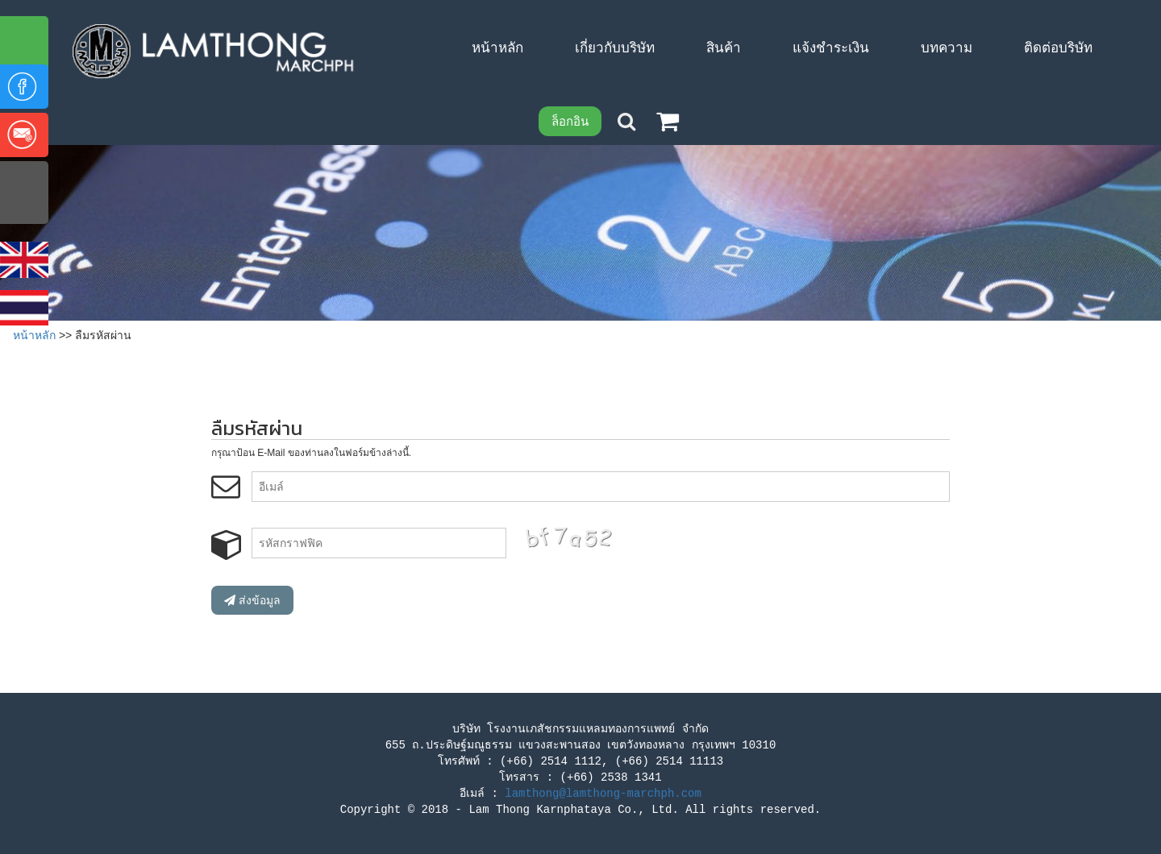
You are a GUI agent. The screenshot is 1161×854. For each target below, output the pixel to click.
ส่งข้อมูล (252, 600)
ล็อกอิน (570, 121)
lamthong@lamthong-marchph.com (603, 793)
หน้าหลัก (34, 335)
